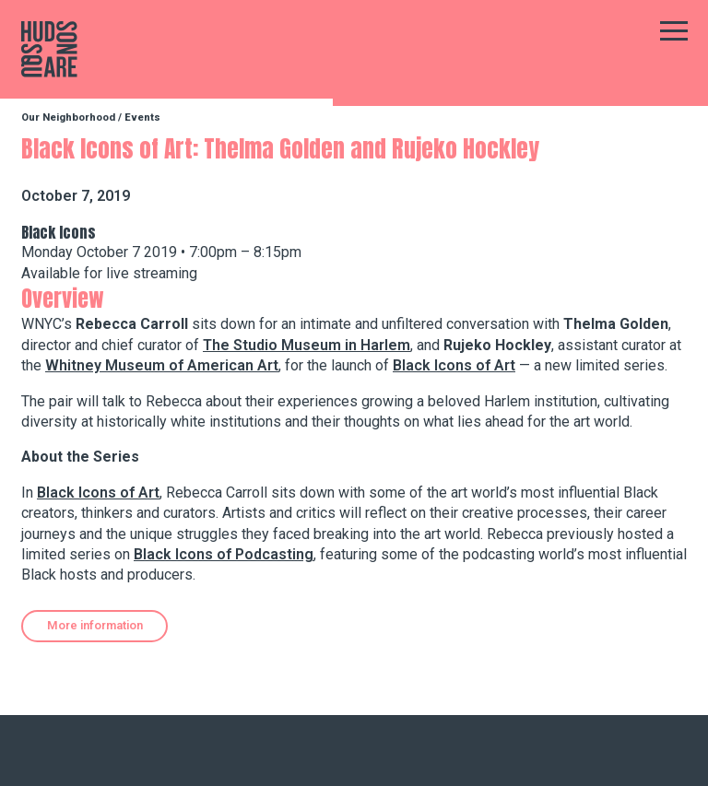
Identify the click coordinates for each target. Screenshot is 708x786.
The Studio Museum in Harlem (306, 345)
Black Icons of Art (454, 365)
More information (95, 625)
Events (142, 117)
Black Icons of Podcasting (223, 554)
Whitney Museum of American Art (161, 365)
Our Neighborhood (68, 117)
